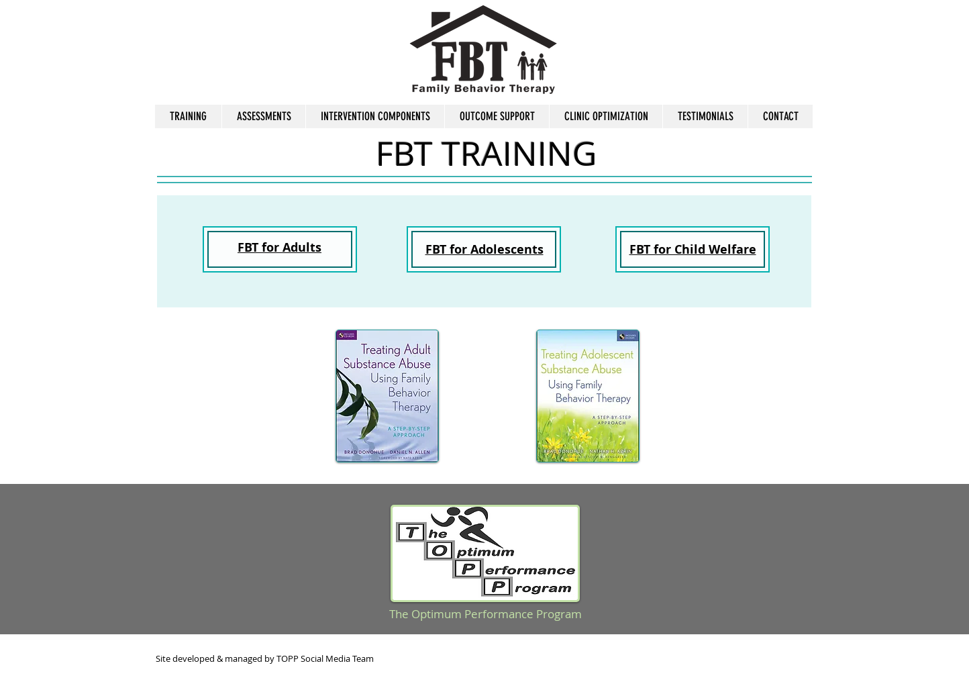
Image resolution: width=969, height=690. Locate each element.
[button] (263, 116)
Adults (302, 247)
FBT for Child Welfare (692, 249)
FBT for (447, 249)
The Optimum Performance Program (485, 614)
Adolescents (507, 249)
